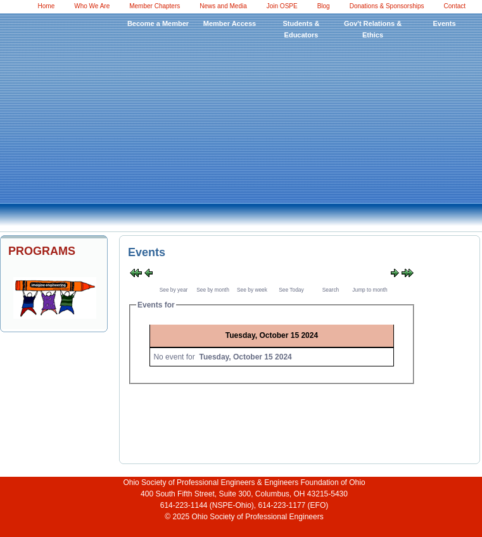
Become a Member (158, 23)
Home (46, 6)
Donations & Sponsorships (387, 6)
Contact (455, 6)
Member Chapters (154, 6)
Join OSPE (282, 6)
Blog (323, 6)
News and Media (223, 6)
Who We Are (92, 6)
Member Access (229, 23)
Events (444, 23)
